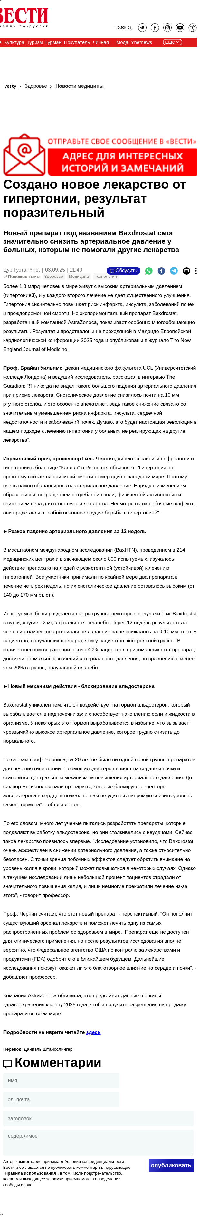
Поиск (120, 27)
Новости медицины (79, 86)
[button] (192, 27)
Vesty (10, 86)
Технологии (106, 276)
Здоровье (36, 86)
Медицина (79, 276)
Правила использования (30, 1173)
